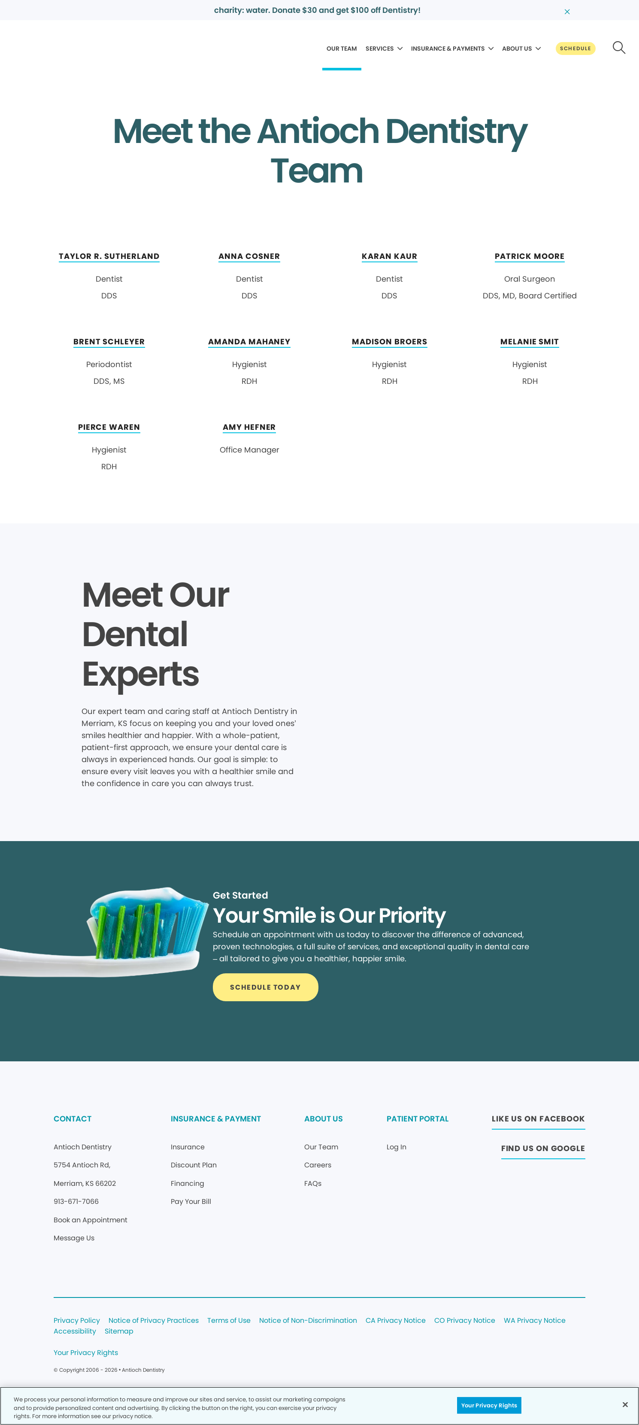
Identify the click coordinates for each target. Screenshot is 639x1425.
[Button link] (576, 48)
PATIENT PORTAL (417, 1118)
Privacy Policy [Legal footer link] (77, 1320)
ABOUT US (517, 48)
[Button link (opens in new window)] (538, 1121)
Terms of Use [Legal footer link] (229, 1320)
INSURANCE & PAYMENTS (448, 48)
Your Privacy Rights (86, 1353)
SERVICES (380, 48)
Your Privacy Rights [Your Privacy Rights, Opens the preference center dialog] (489, 1405)
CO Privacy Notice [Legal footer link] (464, 1320)
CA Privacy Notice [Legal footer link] (396, 1320)
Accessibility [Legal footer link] (75, 1331)
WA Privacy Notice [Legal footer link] (535, 1320)
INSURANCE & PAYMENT (216, 1118)
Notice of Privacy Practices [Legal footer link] (154, 1320)
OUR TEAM (342, 48)
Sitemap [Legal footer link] (119, 1331)
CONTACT (72, 1118)
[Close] (625, 1404)
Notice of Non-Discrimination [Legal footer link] (308, 1320)
